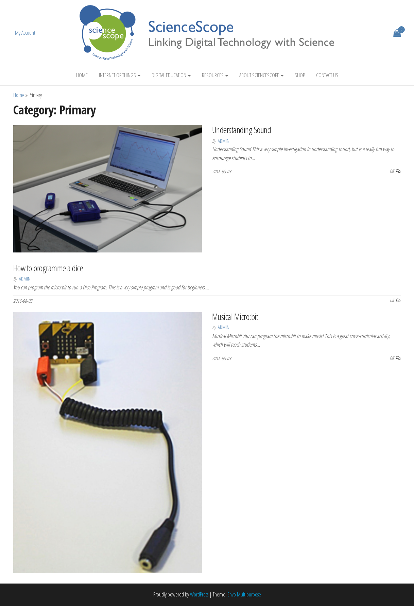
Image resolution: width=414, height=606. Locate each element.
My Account (25, 32)
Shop (300, 75)
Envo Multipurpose (244, 594)
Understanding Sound (241, 130)
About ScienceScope (261, 75)
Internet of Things (119, 75)
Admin (223, 141)
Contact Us (327, 75)
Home (82, 75)
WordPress (199, 594)
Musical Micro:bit (235, 316)
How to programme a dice (48, 268)
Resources (215, 75)
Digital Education (171, 75)
